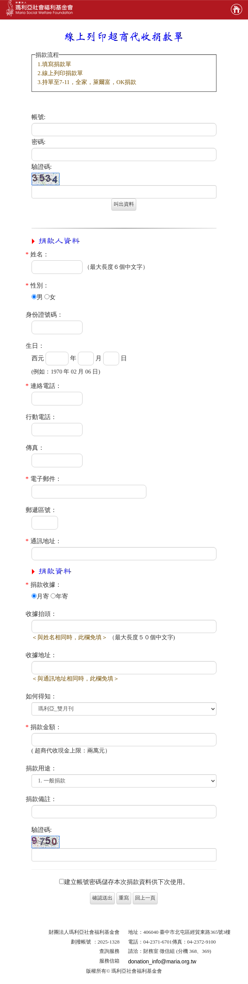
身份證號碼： (44, 314)
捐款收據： (44, 584)
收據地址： (41, 655)
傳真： (35, 447)
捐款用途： (41, 768)
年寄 (59, 596)
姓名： (37, 254)
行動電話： (41, 417)
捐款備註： (41, 799)
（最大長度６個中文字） (116, 267)
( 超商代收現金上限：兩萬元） (71, 750)
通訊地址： (44, 541)
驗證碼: (42, 166)
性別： (37, 285)
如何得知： (41, 696)
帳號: (39, 117)
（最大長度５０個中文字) (142, 637)
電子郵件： (44, 478)
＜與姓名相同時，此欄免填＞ (69, 637)
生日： (35, 345)
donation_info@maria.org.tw (162, 961)
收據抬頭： (41, 613)
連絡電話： (44, 385)
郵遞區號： (41, 510)
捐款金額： (44, 727)
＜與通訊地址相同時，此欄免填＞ (75, 678)
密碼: (39, 142)
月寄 (40, 596)
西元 (38, 358)
